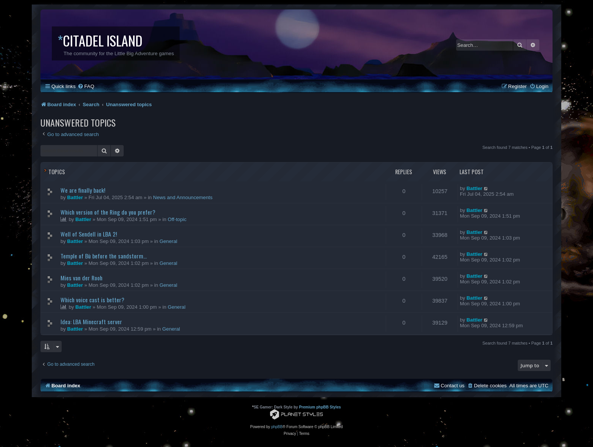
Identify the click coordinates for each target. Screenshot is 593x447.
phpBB (277, 427)
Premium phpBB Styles (320, 407)
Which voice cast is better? (92, 299)
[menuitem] (86, 86)
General (168, 241)
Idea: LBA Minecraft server (91, 321)
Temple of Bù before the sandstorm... (104, 255)
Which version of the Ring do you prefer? (108, 212)
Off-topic (177, 219)
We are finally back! (83, 190)
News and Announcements (183, 197)
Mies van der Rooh (81, 277)
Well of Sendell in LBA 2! (89, 233)
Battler (75, 197)
